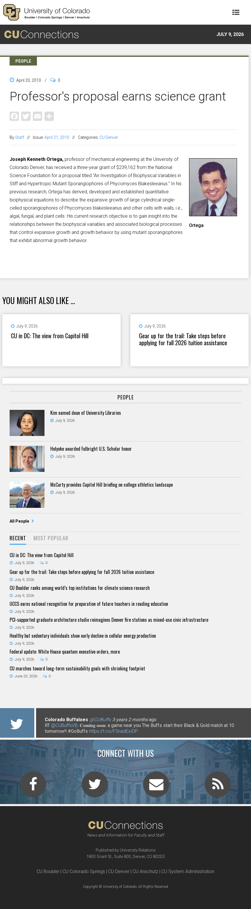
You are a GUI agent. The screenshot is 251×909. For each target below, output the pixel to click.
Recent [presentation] (18, 538)
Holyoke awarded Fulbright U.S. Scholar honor (91, 448)
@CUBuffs (100, 719)
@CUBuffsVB (64, 725)
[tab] (18, 538)
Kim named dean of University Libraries (85, 412)
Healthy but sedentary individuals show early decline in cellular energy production (83, 635)
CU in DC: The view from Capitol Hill (49, 335)
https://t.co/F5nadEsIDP (113, 731)
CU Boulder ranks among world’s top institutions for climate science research (80, 587)
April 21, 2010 (56, 137)
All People (20, 521)
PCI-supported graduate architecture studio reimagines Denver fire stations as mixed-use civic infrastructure (109, 619)
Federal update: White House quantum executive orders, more (65, 651)
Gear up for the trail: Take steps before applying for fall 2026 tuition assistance (183, 339)
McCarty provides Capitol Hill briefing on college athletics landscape (111, 484)
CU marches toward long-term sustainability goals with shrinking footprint (77, 668)
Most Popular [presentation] (50, 538)
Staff (19, 137)
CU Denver (108, 137)
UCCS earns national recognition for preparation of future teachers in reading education (89, 603)
